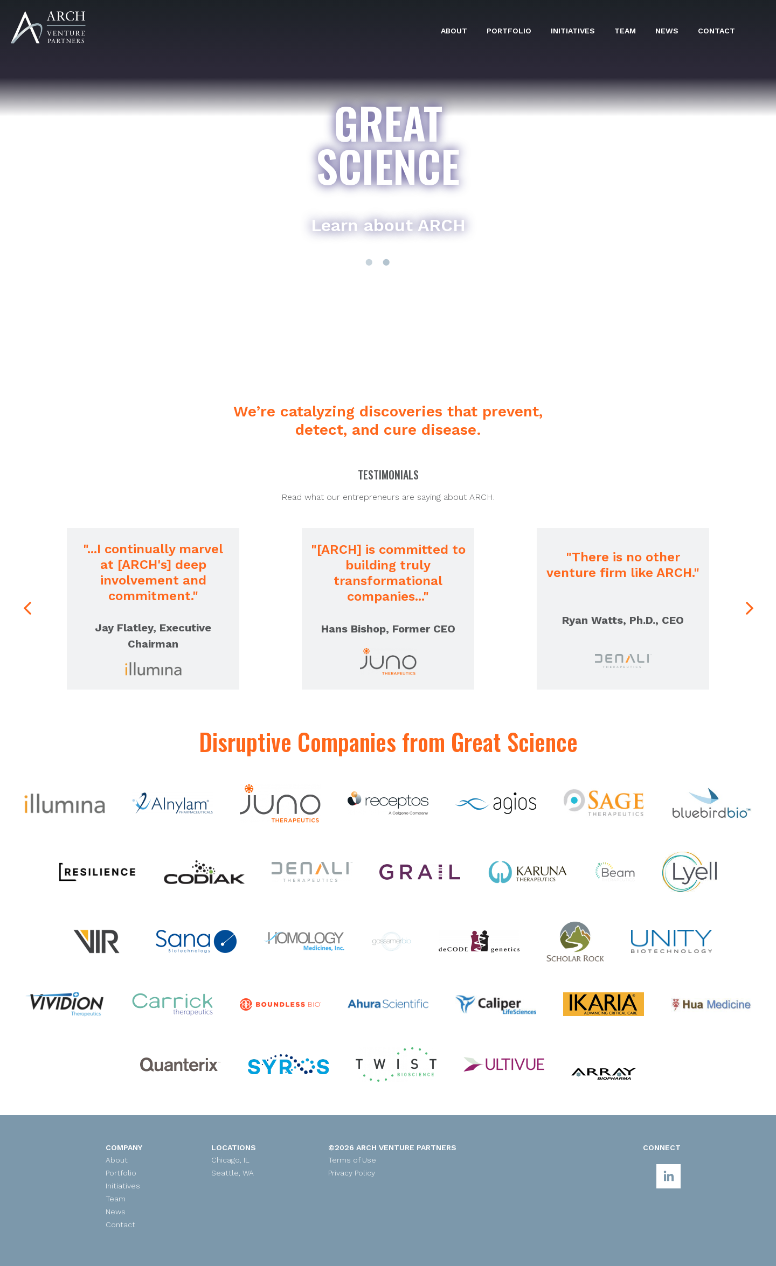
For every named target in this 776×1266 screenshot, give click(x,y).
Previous (33, 619)
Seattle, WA (232, 1172)
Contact (716, 30)
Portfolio (509, 30)
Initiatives (573, 30)
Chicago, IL (230, 1160)
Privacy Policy (351, 1172)
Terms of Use (352, 1160)
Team (625, 30)
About (454, 30)
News (666, 30)
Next (748, 609)
